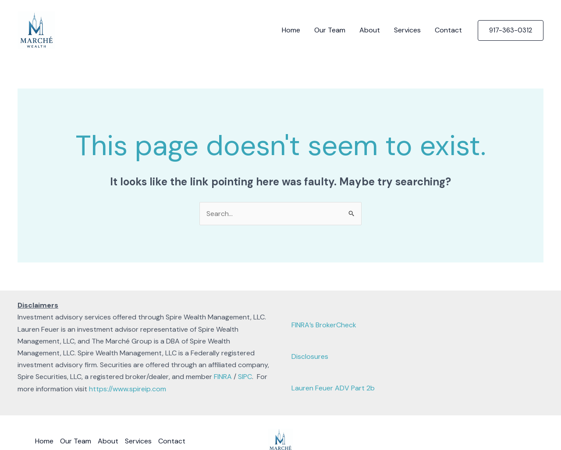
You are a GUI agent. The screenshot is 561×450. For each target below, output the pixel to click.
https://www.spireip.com (127, 388)
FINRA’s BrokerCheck (323, 325)
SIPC (245, 376)
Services (407, 30)
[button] (510, 30)
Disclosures (309, 356)
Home (291, 30)
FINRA (223, 376)
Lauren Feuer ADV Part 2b (333, 388)
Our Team (329, 30)
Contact (448, 30)
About (369, 30)
